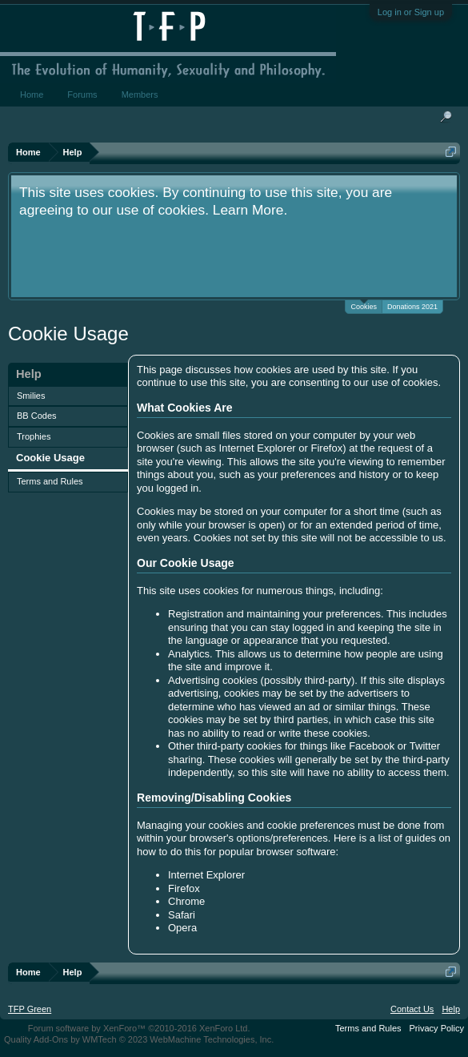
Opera (182, 928)
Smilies (31, 395)
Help (451, 1009)
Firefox (184, 888)
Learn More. (250, 210)
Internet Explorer (206, 875)
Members (140, 94)
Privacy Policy (437, 1028)
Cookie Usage (50, 458)
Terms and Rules (50, 481)
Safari (181, 915)
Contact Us (412, 1009)
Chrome (186, 901)
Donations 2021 (412, 307)
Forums (82, 94)
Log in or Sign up (411, 12)
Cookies (363, 305)
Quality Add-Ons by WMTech (139, 1039)
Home (31, 94)
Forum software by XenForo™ (139, 1028)
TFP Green (29, 1009)
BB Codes (37, 415)
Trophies (33, 436)
